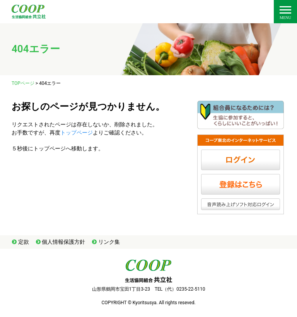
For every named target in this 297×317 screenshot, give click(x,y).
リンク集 (109, 242)
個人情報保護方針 (63, 242)
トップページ (76, 132)
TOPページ (23, 83)
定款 (23, 242)
